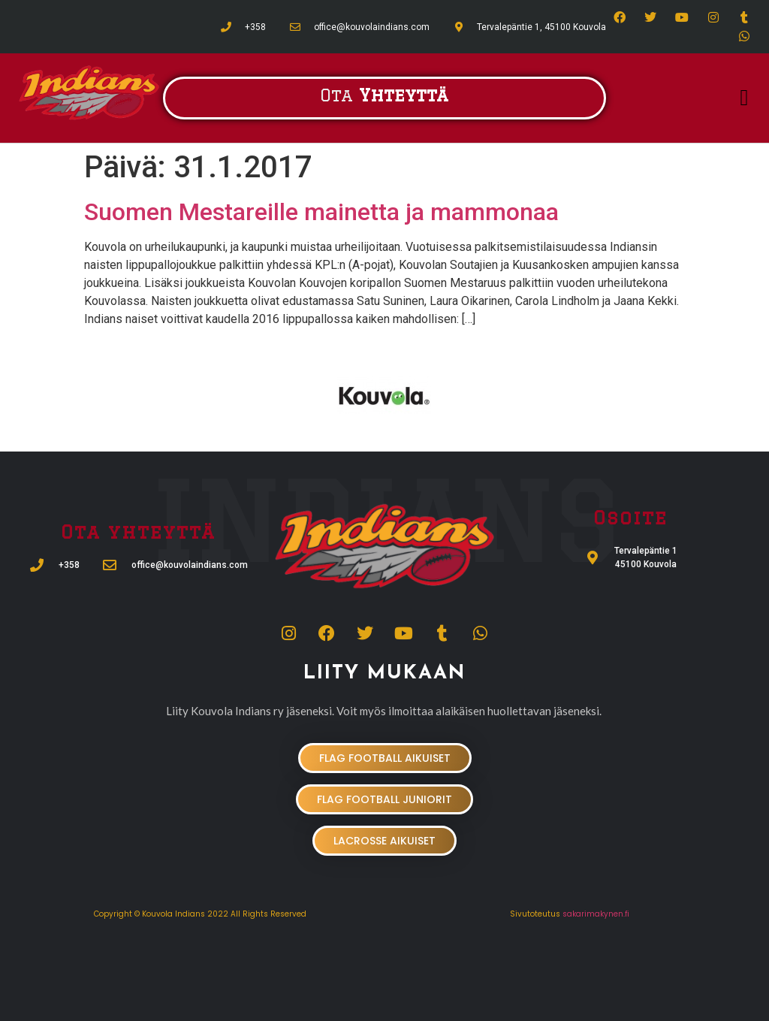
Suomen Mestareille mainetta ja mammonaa (321, 212)
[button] (744, 98)
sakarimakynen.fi (595, 914)
